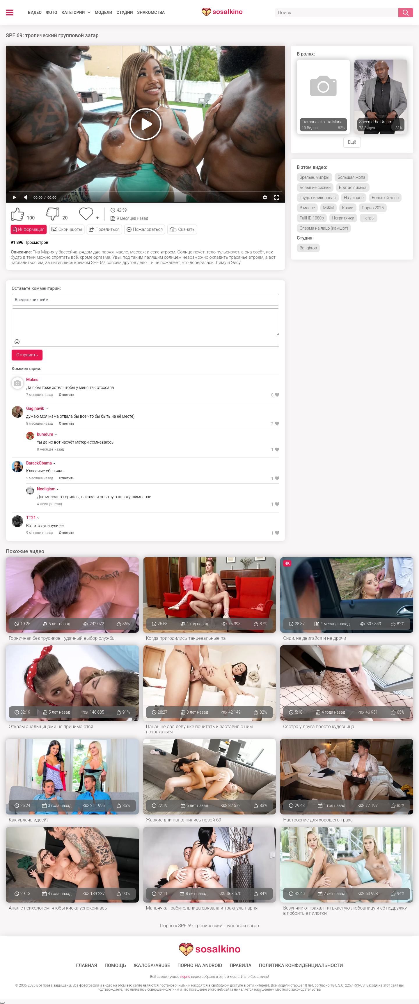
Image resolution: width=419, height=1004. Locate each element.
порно (185, 977)
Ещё (352, 142)
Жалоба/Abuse (152, 965)
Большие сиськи (315, 187)
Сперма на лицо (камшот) (324, 228)
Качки (348, 208)
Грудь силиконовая (318, 197)
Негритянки (343, 218)
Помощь (115, 965)
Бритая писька (353, 187)
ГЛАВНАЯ (86, 965)
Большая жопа (351, 177)
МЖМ (328, 208)
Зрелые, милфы (314, 177)
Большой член (385, 197)
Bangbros (308, 248)
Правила (240, 965)
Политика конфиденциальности (301, 965)
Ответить (66, 395)
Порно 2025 (373, 208)
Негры (368, 218)
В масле (307, 208)
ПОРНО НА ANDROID (199, 965)
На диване (353, 197)
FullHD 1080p (312, 218)
